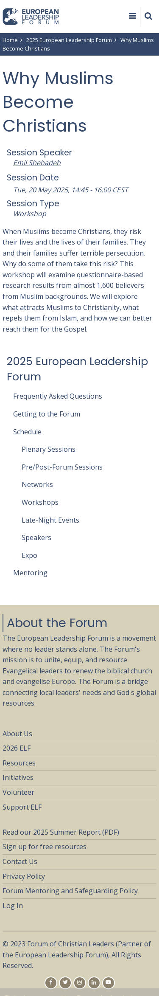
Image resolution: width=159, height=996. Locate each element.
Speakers (36, 537)
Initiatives (18, 777)
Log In (13, 905)
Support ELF (22, 807)
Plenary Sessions (48, 449)
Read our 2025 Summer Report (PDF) (61, 832)
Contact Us (20, 861)
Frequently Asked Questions (57, 396)
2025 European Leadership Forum (69, 40)
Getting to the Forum (46, 414)
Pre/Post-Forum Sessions (62, 467)
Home (10, 40)
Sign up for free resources (44, 846)
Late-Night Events (50, 520)
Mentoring (30, 572)
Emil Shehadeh (37, 162)
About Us (17, 733)
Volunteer (18, 792)
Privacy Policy (24, 876)
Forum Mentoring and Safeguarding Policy (70, 890)
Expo (29, 555)
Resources (19, 763)
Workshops (40, 502)
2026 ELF (17, 748)
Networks (37, 484)
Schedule (27, 431)
